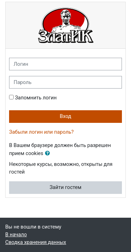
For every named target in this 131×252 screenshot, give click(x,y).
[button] (48, 153)
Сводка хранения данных (35, 242)
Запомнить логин (36, 97)
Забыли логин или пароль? (41, 132)
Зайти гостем (65, 187)
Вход (65, 116)
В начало (16, 234)
